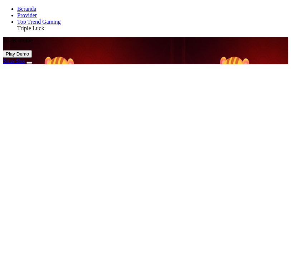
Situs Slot (14, 61)
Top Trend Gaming (39, 22)
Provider (27, 15)
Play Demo (17, 54)
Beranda (26, 9)
